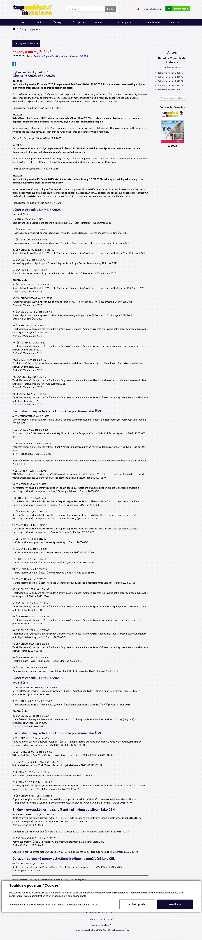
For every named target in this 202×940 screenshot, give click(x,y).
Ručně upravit (137, 904)
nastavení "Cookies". (89, 904)
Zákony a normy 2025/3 (169, 81)
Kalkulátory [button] (152, 22)
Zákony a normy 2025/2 (169, 85)
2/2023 (83, 56)
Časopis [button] (78, 22)
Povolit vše (175, 904)
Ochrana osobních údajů (101, 919)
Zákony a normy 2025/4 (169, 77)
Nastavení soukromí (101, 925)
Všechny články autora (172, 98)
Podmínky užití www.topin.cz (101, 912)
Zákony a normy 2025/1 (169, 89)
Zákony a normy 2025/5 (169, 73)
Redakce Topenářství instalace (50, 56)
